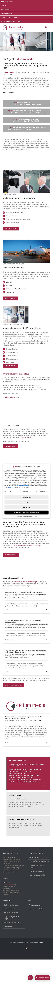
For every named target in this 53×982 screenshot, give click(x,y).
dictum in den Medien (36, 909)
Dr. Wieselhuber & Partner (20, 596)
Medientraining (34, 857)
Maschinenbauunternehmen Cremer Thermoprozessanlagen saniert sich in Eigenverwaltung (25, 651)
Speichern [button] (26, 502)
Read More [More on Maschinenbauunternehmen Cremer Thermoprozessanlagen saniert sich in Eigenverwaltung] (8, 672)
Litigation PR (10, 292)
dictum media (10, 594)
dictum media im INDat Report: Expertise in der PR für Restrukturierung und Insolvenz (23, 717)
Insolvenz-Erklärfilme (11, 913)
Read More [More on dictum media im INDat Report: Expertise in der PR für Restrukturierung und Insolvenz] (8, 743)
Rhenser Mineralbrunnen (20, 598)
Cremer (25, 656)
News (40, 720)
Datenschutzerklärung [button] (27, 516)
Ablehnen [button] (26, 507)
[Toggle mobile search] (46, 27)
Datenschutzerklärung (11, 922)
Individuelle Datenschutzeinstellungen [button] (26, 512)
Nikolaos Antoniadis (24, 657)
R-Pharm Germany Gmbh (38, 627)
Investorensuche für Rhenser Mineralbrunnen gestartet (23, 592)
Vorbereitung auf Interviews (14, 212)
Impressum (6, 882)
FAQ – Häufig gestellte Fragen (11, 918)
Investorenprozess (33, 596)
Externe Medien (42, 491)
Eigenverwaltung (13, 657)
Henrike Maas (10, 720)
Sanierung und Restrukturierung (15, 289)
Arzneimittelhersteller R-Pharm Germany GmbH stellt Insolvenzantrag (23, 621)
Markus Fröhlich (26, 627)
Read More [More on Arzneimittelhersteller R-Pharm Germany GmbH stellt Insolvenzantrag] (8, 640)
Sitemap (41, 942)
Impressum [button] (35, 516)
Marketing (24, 491)
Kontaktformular (9, 909)
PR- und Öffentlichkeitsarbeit (39, 861)
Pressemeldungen (35, 905)
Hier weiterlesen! (27, 437)
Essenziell (8, 491)
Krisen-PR (9, 282)
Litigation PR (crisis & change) (36, 866)
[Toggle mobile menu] (49, 27)
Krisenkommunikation (36, 871)
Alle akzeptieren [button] (26, 497)
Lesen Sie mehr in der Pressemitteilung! (27, 545)
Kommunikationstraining (37, 875)
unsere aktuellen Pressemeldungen (25, 582)
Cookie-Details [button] (19, 516)
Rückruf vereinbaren (11, 905)
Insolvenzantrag (17, 627)
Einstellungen (11, 487)
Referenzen (46, 380)
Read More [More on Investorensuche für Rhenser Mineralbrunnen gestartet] (8, 610)
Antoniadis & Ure (17, 656)
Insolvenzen (9, 285)
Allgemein (34, 624)
